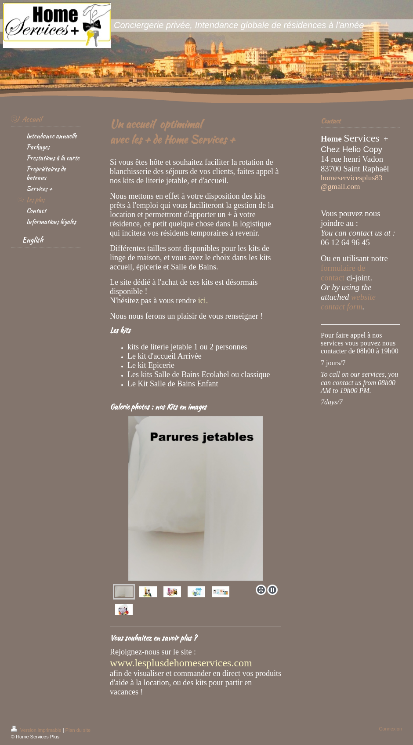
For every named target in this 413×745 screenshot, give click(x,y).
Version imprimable (37, 730)
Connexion (390, 728)
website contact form (348, 301)
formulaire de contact (343, 272)
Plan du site (78, 730)
